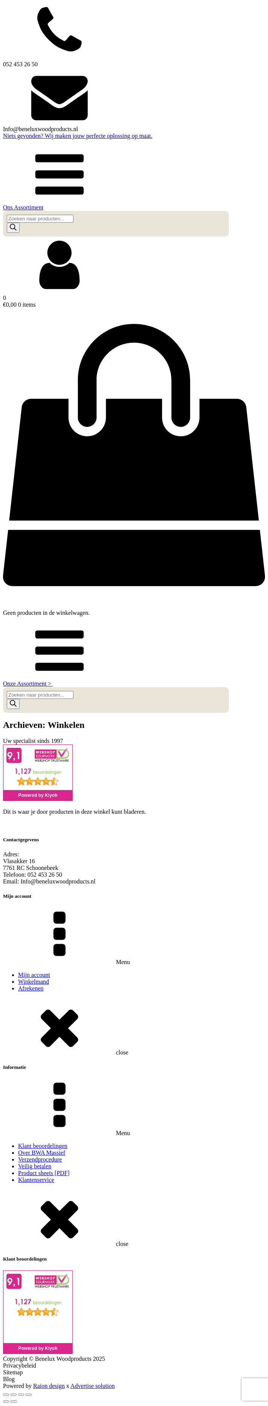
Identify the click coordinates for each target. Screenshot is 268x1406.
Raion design (49, 1386)
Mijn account (34, 975)
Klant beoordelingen (42, 1146)
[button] (134, 178)
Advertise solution (92, 1386)
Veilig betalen (34, 1166)
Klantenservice (36, 1180)
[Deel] (21, 1395)
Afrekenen (31, 988)
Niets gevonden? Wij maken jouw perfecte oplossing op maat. (77, 136)
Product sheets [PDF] (44, 1173)
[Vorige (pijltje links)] (6, 1401)
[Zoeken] (13, 228)
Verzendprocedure (40, 1159)
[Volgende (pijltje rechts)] (14, 1401)
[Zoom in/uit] (6, 1395)
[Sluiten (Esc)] (29, 1395)
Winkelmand (33, 981)
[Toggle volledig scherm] (14, 1395)
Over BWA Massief (41, 1152)
